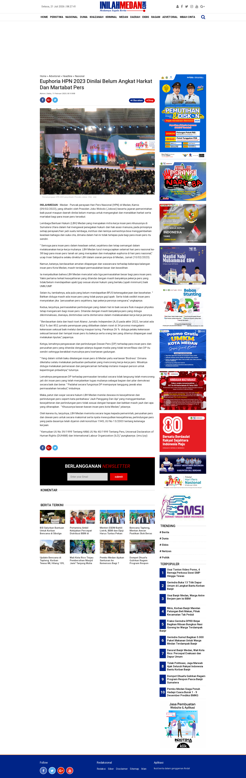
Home (43, 76)
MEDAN (123, 17)
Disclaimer (122, 768)
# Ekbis (164, 544)
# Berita (164, 532)
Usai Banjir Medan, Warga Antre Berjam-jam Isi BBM (186, 597)
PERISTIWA (56, 17)
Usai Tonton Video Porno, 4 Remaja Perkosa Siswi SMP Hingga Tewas (183, 573)
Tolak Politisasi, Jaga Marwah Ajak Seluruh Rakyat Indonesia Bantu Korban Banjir (185, 666)
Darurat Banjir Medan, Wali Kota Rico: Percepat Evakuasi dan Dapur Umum (185, 653)
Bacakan (137, 100)
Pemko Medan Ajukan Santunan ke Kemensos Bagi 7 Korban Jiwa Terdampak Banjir (112, 563)
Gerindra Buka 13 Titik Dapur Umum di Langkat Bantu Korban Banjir (186, 585)
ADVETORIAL (170, 17)
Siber (111, 768)
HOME (44, 17)
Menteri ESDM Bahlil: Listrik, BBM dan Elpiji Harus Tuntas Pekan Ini (112, 532)
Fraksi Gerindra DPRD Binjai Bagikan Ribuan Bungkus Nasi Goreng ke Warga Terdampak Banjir (181, 625)
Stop (150, 100)
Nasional (79, 76)
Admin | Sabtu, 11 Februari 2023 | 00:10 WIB (57, 94)
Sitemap (134, 768)
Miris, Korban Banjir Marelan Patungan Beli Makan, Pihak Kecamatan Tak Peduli (183, 611)
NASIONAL (71, 17)
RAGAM (155, 17)
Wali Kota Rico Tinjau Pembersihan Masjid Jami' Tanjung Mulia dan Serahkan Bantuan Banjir (81, 563)
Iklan (143, 768)
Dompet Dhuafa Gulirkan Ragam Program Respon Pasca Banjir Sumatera (139, 563)
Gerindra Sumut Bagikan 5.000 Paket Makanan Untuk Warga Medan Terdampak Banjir (185, 640)
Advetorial (54, 76)
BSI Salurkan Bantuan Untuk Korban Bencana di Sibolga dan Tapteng (52, 532)
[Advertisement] (123, 45)
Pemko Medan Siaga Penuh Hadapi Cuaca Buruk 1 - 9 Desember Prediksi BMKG (183, 692)
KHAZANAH (96, 17)
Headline (67, 76)
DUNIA (84, 17)
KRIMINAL (111, 17)
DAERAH (135, 17)
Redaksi (101, 768)
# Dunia (164, 538)
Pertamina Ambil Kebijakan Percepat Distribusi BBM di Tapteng (81, 532)
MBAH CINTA (187, 17)
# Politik (164, 557)
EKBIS (145, 17)
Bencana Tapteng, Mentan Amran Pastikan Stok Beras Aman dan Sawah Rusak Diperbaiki (141, 533)
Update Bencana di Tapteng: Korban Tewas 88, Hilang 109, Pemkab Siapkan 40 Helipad (52, 563)
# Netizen (165, 551)
